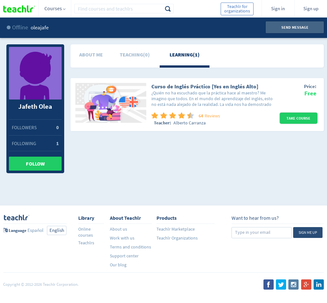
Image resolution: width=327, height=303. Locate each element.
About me (91, 54)
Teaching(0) (135, 54)
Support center (124, 256)
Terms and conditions (130, 247)
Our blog (118, 265)
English (56, 230)
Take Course (298, 118)
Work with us (122, 238)
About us (118, 229)
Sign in (278, 8)
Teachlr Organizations (177, 238)
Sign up (310, 8)
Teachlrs (86, 243)
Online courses (85, 232)
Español (35, 230)
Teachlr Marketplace (175, 229)
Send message (294, 27)
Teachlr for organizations (237, 9)
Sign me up (308, 232)
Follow (35, 163)
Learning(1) (185, 54)
